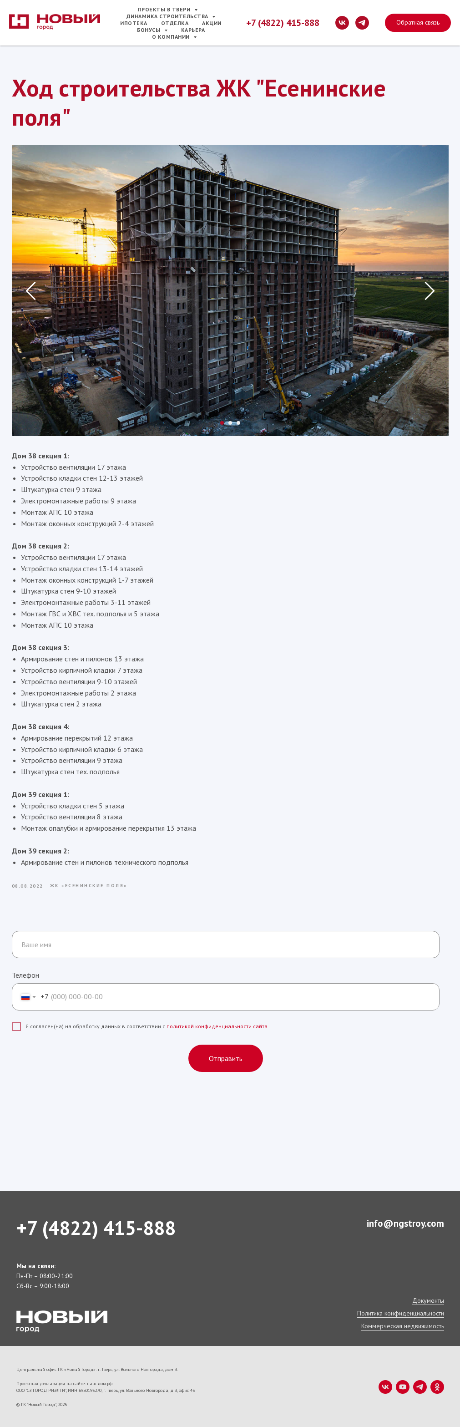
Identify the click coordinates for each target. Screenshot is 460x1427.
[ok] (437, 1386)
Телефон (25, 974)
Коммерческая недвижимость (402, 1325)
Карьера (193, 29)
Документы (428, 1299)
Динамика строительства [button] (168, 16)
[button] (418, 23)
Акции (212, 23)
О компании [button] (172, 36)
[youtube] (402, 1386)
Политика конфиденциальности (400, 1312)
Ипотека (133, 23)
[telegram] (362, 23)
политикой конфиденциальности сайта (217, 1025)
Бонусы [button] (149, 29)
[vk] (342, 23)
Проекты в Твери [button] (165, 9)
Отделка (175, 23)
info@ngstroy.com (405, 1222)
